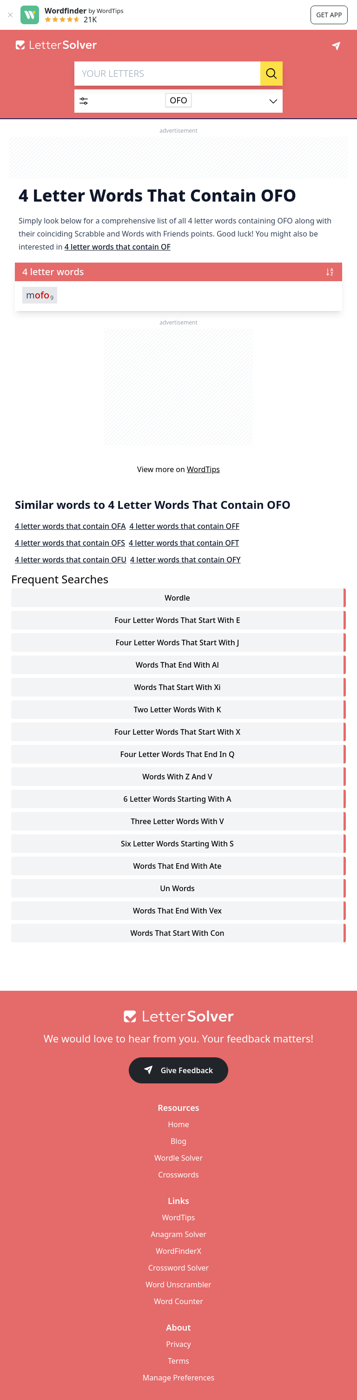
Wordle (177, 598)
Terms (178, 1361)
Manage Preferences (178, 1378)
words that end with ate (177, 866)
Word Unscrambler (178, 1284)
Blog (178, 1141)
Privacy (178, 1344)
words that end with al (177, 665)
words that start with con (177, 933)
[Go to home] (178, 1016)
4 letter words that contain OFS (70, 543)
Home (178, 1124)
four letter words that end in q (177, 754)
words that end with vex (177, 911)
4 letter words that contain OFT (184, 543)
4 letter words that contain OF (118, 247)
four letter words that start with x (177, 732)
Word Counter (178, 1301)
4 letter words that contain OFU (70, 560)
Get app (329, 14)
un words (177, 888)
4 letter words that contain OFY (185, 560)
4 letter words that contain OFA (70, 526)
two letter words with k (177, 709)
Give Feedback (178, 1071)
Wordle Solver (178, 1158)
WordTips (203, 469)
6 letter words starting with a (177, 799)
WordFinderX (178, 1251)
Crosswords (178, 1175)
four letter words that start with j (177, 642)
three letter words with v (177, 821)
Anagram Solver (178, 1234)
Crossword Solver (178, 1268)
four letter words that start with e (177, 620)
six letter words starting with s (177, 844)
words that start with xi (177, 687)
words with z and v (177, 776)
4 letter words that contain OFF (184, 526)
